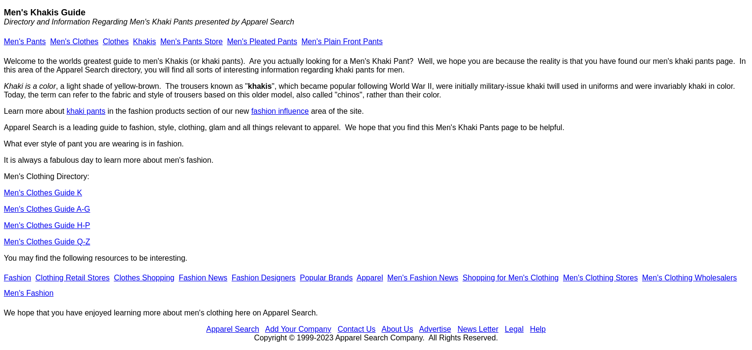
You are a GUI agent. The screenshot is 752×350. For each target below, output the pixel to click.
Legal (514, 329)
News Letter (478, 329)
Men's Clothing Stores (600, 278)
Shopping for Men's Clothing (510, 278)
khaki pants (86, 111)
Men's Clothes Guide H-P (47, 225)
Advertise (435, 329)
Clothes (116, 41)
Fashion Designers (263, 278)
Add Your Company (298, 329)
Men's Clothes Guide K (43, 193)
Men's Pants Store (191, 41)
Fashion (17, 278)
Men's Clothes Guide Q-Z (47, 242)
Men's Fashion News (423, 278)
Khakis (144, 41)
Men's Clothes (74, 41)
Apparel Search (232, 329)
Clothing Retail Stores (72, 278)
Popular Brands (326, 278)
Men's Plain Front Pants (342, 41)
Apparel (370, 278)
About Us (397, 329)
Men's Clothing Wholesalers (689, 278)
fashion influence (280, 111)
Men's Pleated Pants (262, 41)
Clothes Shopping (144, 278)
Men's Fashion (29, 293)
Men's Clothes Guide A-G (47, 209)
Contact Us (357, 329)
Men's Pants (25, 41)
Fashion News (203, 278)
